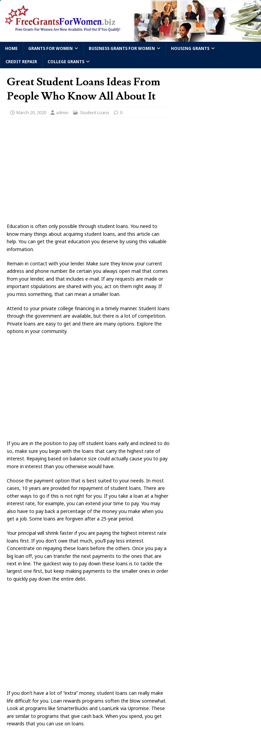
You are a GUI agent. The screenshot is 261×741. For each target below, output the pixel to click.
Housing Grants (190, 48)
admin (62, 112)
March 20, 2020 (31, 112)
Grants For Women (50, 48)
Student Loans (94, 112)
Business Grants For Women (122, 48)
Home (11, 48)
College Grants (66, 62)
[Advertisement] (88, 172)
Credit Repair (21, 62)
